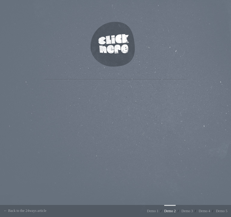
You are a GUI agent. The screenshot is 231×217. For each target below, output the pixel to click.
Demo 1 (153, 211)
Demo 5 (221, 211)
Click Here (113, 44)
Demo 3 (187, 211)
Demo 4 (204, 211)
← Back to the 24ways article (25, 211)
